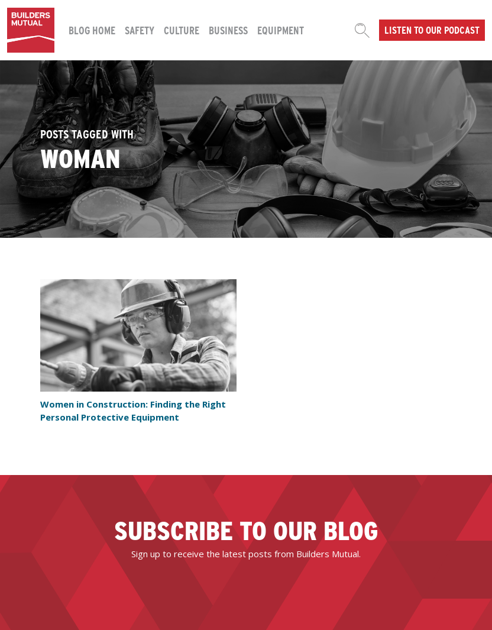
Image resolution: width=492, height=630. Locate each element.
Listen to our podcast (432, 29)
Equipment (280, 30)
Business (228, 30)
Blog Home (92, 30)
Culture (181, 30)
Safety (139, 30)
